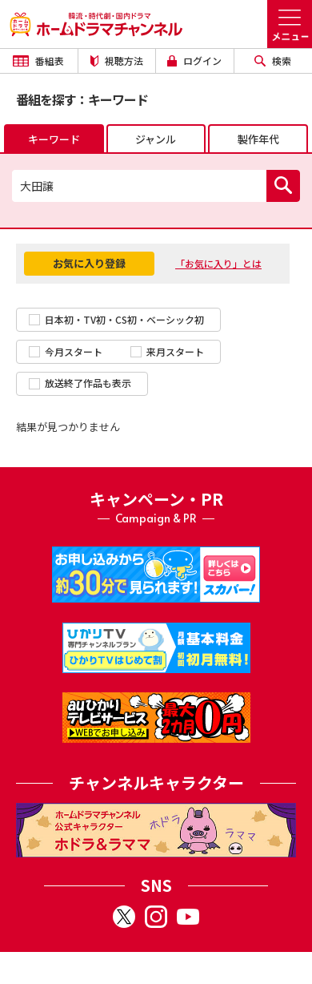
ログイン (194, 60)
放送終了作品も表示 (80, 382)
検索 (272, 60)
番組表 (38, 60)
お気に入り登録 (89, 263)
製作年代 (258, 139)
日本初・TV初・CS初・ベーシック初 (116, 319)
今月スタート (65, 351)
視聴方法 (116, 60)
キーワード (54, 139)
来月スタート (167, 351)
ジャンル (155, 139)
